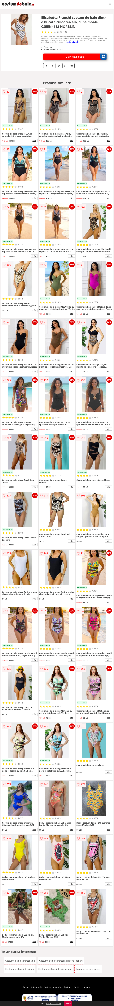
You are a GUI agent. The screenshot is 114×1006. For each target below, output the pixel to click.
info (34, 140)
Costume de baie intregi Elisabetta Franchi (61, 960)
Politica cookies (82, 987)
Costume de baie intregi (88, 969)
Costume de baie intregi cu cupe (54, 969)
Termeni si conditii (32, 987)
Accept (68, 1003)
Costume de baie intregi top (19, 969)
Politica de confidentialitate (58, 987)
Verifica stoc (86, 57)
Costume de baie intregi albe (20, 960)
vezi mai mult (72, 42)
